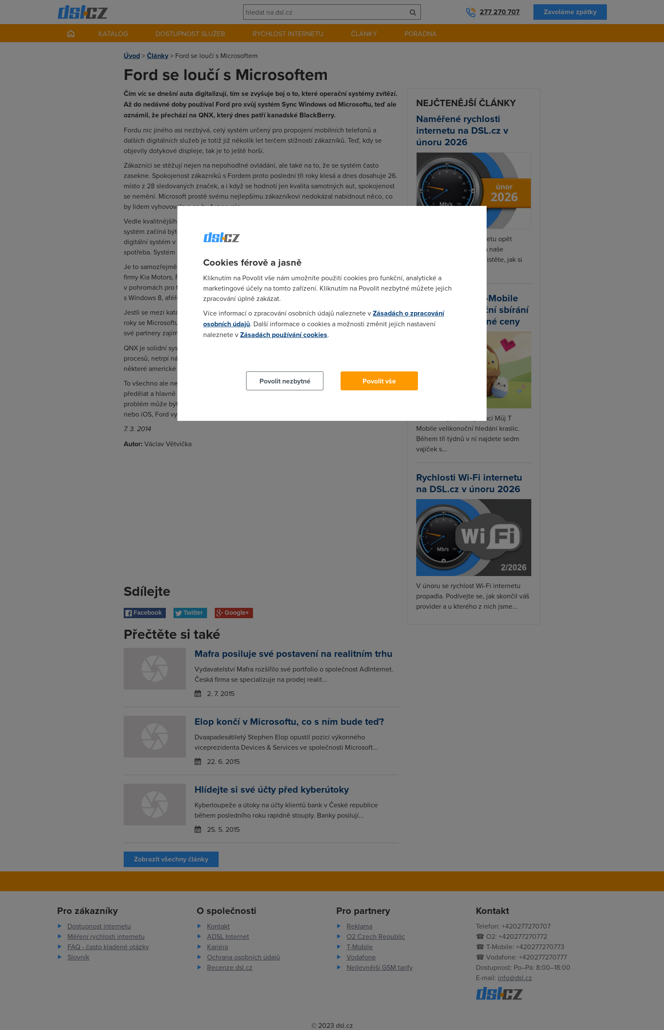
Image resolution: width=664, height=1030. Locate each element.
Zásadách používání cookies (283, 335)
